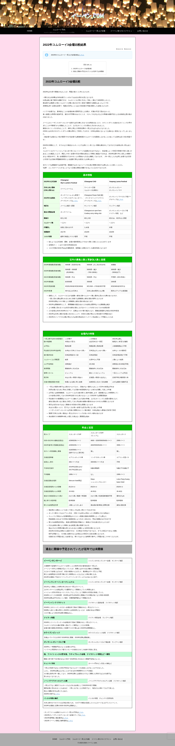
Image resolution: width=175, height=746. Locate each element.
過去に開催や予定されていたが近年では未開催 (88, 71)
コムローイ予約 (64, 739)
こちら (81, 55)
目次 (85, 64)
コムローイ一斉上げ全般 (81, 739)
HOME (54, 739)
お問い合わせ (118, 739)
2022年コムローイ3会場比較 (82, 68)
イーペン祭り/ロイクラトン (101, 739)
